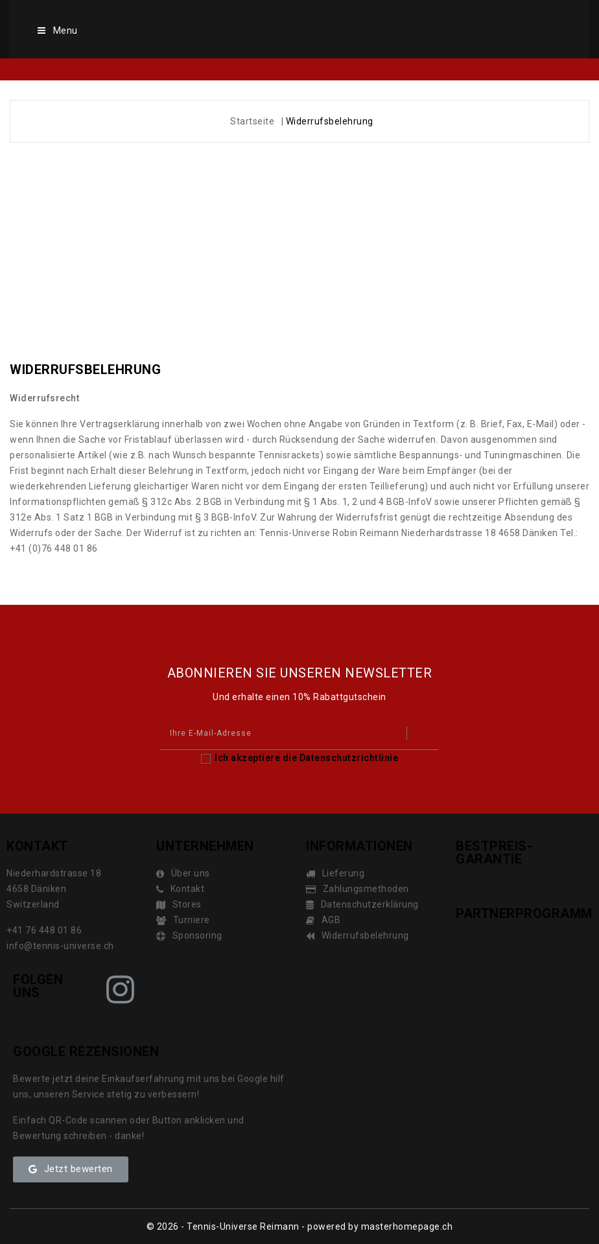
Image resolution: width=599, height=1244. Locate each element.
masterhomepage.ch (407, 1226)
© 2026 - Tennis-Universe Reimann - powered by (254, 1226)
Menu (57, 30)
